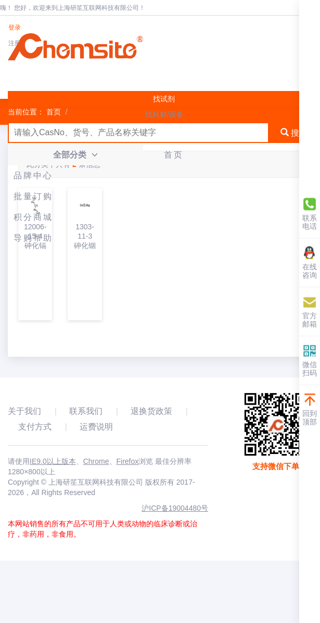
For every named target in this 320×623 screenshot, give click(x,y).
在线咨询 (309, 262)
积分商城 (33, 217)
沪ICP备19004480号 (175, 508)
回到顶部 (309, 409)
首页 (174, 154)
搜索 (294, 132)
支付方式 (35, 426)
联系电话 (309, 214)
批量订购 (33, 196)
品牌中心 (33, 175)
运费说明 (96, 426)
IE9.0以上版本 (53, 461)
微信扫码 (309, 360)
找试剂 (164, 99)
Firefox (128, 461)
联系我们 (86, 411)
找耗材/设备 (164, 114)
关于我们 (24, 411)
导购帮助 (33, 237)
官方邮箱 (309, 311)
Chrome (96, 461)
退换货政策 (151, 411)
